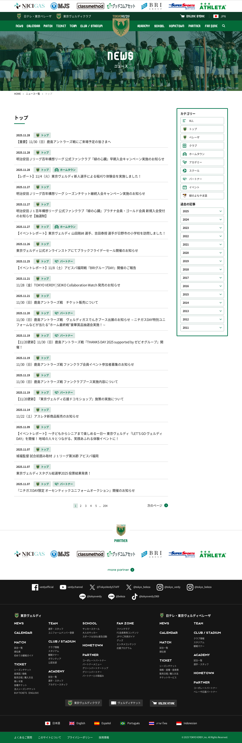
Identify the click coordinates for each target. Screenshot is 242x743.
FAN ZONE (211, 26)
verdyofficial (42, 587)
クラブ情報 (53, 647)
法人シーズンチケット (24, 689)
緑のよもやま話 (198, 196)
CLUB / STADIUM (91, 26)
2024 (186, 219)
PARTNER (194, 26)
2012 (186, 319)
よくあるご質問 (23, 737)
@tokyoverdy (90, 596)
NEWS (19, 26)
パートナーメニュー (92, 664)
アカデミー (195, 162)
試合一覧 (18, 647)
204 (105, 506)
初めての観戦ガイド (23, 655)
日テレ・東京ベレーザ (38, 16)
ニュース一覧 (33, 94)
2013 (186, 311)
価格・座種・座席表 (169, 669)
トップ (193, 129)
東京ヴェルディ (31, 615)
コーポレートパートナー (94, 660)
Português (130, 723)
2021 (186, 244)
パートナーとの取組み (93, 675)
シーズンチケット (22, 669)
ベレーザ (194, 137)
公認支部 (52, 662)
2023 (186, 228)
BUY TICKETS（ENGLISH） (27, 692)
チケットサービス (168, 677)
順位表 (17, 651)
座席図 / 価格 (20, 673)
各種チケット (20, 685)
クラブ (193, 146)
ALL (191, 121)
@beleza (116, 596)
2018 (186, 269)
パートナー (195, 179)
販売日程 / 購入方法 (23, 677)
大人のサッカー (90, 632)
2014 (186, 303)
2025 (186, 211)
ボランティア (54, 658)
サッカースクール (91, 628)
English (77, 723)
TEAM (73, 26)
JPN (219, 16)
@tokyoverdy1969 (145, 596)
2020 (186, 253)
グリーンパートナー (92, 671)
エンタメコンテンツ (126, 644)
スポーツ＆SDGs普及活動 (95, 636)
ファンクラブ (123, 628)
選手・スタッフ (55, 628)
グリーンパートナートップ (95, 668)
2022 (186, 236)
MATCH (48, 26)
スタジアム (53, 651)
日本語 (52, 723)
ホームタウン (197, 154)
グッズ (120, 640)
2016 (186, 286)
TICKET (61, 26)
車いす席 (18, 681)
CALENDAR (33, 26)
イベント (194, 187)
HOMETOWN (176, 26)
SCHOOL (159, 26)
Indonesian (186, 723)
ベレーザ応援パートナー (205, 691)
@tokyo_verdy (168, 587)
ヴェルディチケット (129, 703)
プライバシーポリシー (80, 737)
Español (102, 723)
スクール (194, 171)
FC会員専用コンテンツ (128, 632)
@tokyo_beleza (138, 587)
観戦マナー (53, 654)
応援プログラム (124, 648)
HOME (17, 94)
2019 (186, 261)
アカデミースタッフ (58, 684)
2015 (186, 294)
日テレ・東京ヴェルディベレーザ (188, 615)
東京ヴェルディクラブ (77, 16)
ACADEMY (143, 26)
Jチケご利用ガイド (126, 636)
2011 (186, 328)
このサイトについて (49, 737)
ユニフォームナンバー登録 (61, 632)
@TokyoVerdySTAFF (104, 587)
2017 (186, 278)
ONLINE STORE (195, 16)
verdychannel (71, 587)
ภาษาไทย (158, 723)
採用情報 (104, 737)
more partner (118, 569)
